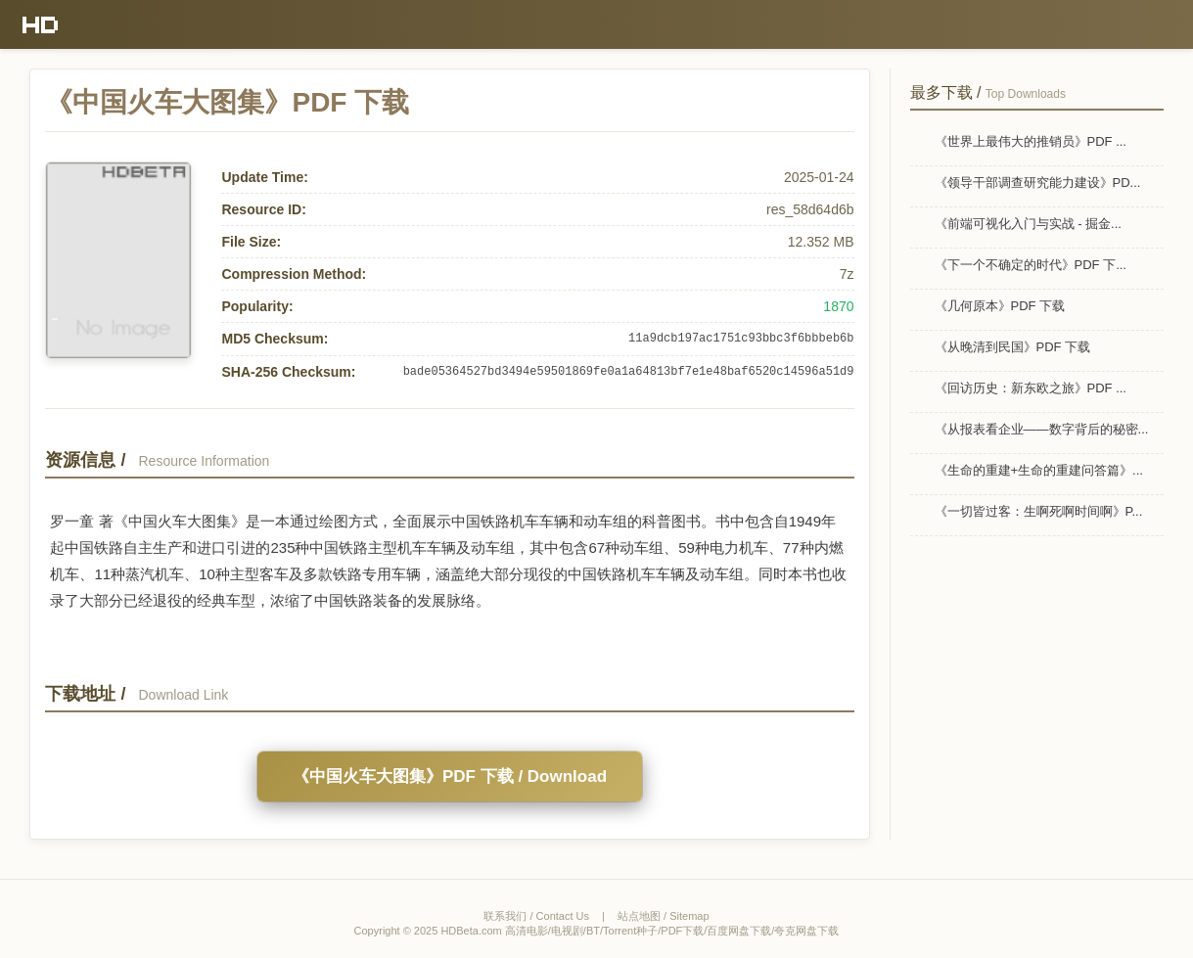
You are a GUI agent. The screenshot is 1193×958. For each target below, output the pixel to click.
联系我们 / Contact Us (536, 916)
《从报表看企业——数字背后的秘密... (1042, 429)
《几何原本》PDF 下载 (1000, 305)
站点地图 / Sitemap (664, 916)
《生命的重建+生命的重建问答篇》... (1039, 470)
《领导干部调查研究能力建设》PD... (1038, 182)
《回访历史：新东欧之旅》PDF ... (1030, 388)
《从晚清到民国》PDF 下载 (1013, 347)
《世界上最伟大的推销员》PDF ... (1030, 141)
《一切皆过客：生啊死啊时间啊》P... (1039, 511)
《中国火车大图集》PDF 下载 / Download (450, 776)
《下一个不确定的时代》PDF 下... (1030, 264)
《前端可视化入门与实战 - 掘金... (1028, 223)
